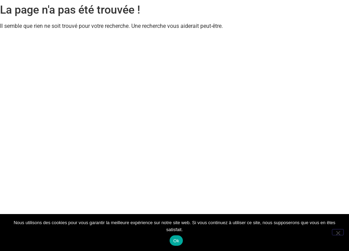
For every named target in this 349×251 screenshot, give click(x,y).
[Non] (338, 232)
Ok (176, 240)
